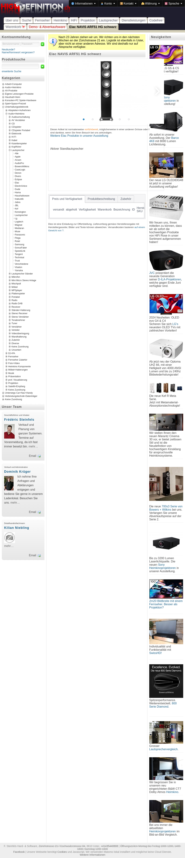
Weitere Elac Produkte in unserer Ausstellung (79, 135)
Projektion (88, 20)
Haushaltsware (22, 195)
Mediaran (19, 228)
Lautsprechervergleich (163, 749)
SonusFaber (21, 247)
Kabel (14, 140)
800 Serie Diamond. (163, 705)
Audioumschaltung (21, 117)
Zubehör (16, 340)
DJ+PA (11, 353)
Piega (17, 238)
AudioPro (19, 163)
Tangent (19, 254)
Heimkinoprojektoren (162, 831)
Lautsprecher (108, 20)
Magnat (18, 225)
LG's (175, 324)
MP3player (17, 290)
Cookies (62, 851)
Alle (16, 153)
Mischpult (16, 283)
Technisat (19, 257)
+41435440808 (109, 846)
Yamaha (19, 270)
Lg (16, 218)
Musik (11, 373)
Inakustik (19, 199)
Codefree (156, 20)
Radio (14, 300)
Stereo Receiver (19, 313)
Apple (17, 156)
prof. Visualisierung (17, 379)
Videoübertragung (20, 333)
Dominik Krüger (17, 471)
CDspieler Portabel (21, 130)
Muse (17, 231)
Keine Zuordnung (20, 346)
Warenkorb (15, 27)
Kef (16, 208)
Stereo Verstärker (20, 316)
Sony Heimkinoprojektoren (162, 566)
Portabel (16, 297)
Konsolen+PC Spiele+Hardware (20, 100)
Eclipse (18, 179)
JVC (152, 272)
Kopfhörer (16, 147)
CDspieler (16, 127)
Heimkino (60, 20)
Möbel (15, 287)
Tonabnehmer (18, 320)
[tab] (67, 199)
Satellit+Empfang (16, 386)
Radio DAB (17, 303)
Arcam (18, 160)
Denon (18, 173)
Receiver (16, 307)
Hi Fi (14, 137)
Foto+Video (14, 363)
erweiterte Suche (11, 71)
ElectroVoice (21, 186)
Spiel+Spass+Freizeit (15, 104)
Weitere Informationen (92, 854)
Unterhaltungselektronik (16, 107)
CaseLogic (20, 169)
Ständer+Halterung (21, 310)
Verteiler (16, 330)
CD (13, 123)
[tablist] (96, 206)
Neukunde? (8, 49)
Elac (17, 182)
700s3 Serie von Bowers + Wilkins (165, 508)
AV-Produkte (11, 91)
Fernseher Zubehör (17, 360)
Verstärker (17, 326)
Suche (26, 20)
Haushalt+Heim (12, 97)
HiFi (74, 20)
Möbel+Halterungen (18, 370)
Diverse (15, 343)
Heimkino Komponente (19, 366)
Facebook (19, 851)
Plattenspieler (18, 293)
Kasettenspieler (19, 143)
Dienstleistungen (133, 20)
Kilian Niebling (16, 528)
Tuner (14, 323)
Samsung (19, 244)
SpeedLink (20, 251)
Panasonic (20, 234)
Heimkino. (172, 792)
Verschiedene (21, 264)
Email (32, 455)
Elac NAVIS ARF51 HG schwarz (92, 27)
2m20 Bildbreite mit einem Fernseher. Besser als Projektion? (166, 604)
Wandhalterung (19, 336)
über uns (12, 20)
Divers (18, 176)
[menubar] (127, 3)
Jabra (17, 202)
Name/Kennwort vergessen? (18, 52)
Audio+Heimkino (13, 87)
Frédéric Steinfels (19, 419)
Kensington (20, 212)
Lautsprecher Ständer (22, 273)
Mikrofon (16, 277)
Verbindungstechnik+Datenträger (21, 396)
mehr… (33, 446)
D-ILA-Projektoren (169, 279)
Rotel (17, 241)
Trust (17, 260)
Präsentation (14, 376)
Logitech (19, 221)
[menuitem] (83, 3)
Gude (17, 189)
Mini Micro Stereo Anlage (24, 280)
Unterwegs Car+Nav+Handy (19, 393)
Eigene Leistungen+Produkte (19, 94)
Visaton (18, 267)
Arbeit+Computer (13, 84)
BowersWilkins (22, 166)
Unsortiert (16, 350)
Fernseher (42, 20)
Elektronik (16, 133)
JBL (17, 205)
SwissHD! (155, 653)
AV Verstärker (18, 120)
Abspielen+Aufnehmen (19, 110)
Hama (18, 192)
